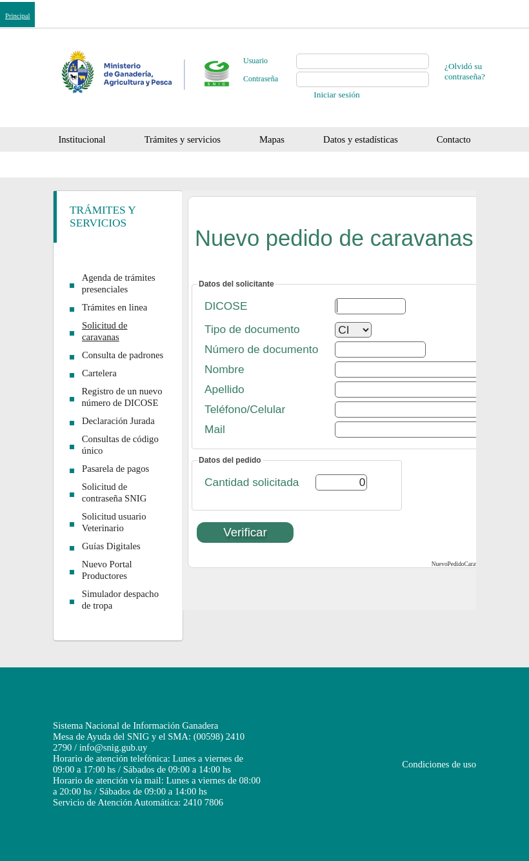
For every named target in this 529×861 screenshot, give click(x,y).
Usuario (255, 60)
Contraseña (260, 78)
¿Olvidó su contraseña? (464, 71)
